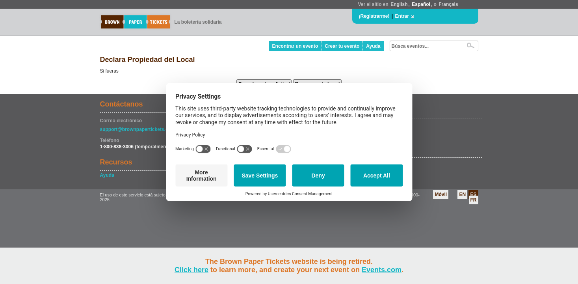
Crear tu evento (342, 46)
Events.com (381, 270)
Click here (191, 270)
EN (462, 194)
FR (473, 200)
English (398, 4)
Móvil (441, 194)
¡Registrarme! (374, 16)
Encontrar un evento (295, 46)
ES (473, 194)
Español (421, 4)
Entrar (402, 16)
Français (448, 4)
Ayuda (373, 46)
